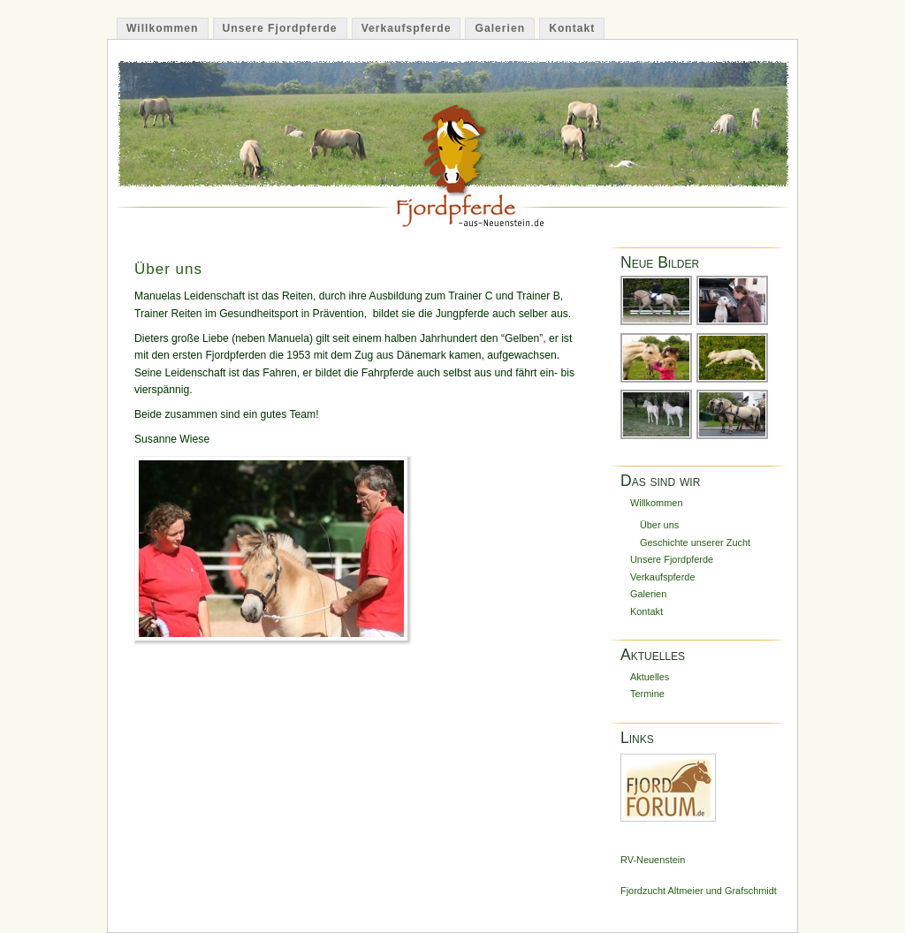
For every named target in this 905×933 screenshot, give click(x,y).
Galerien (500, 28)
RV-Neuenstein (652, 859)
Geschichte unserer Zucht (695, 542)
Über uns (168, 269)
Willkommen (162, 28)
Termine (647, 693)
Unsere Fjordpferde (280, 28)
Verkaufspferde (406, 28)
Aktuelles (649, 676)
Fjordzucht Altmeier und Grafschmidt (698, 890)
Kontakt (572, 28)
